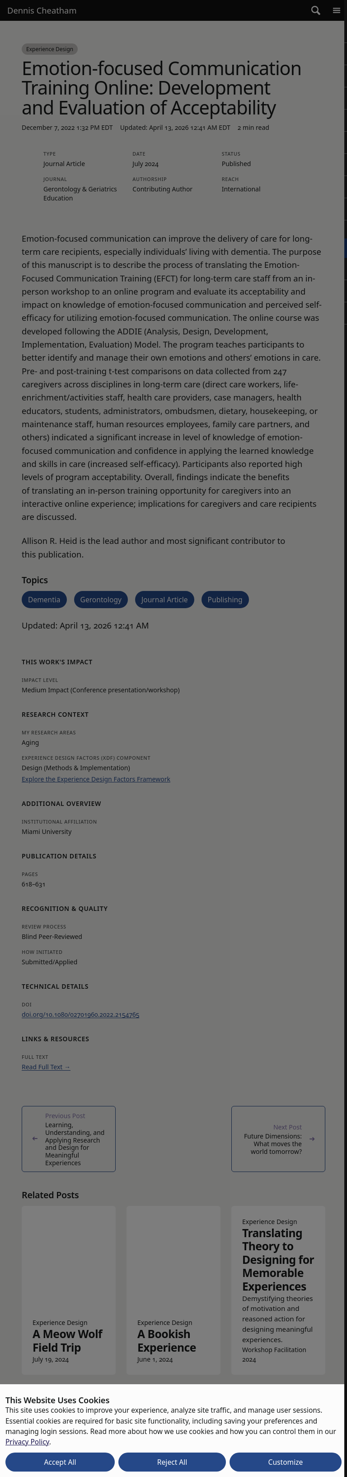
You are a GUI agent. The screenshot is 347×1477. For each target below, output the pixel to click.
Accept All (60, 1462)
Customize (285, 1462)
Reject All (172, 1462)
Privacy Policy (27, 1442)
